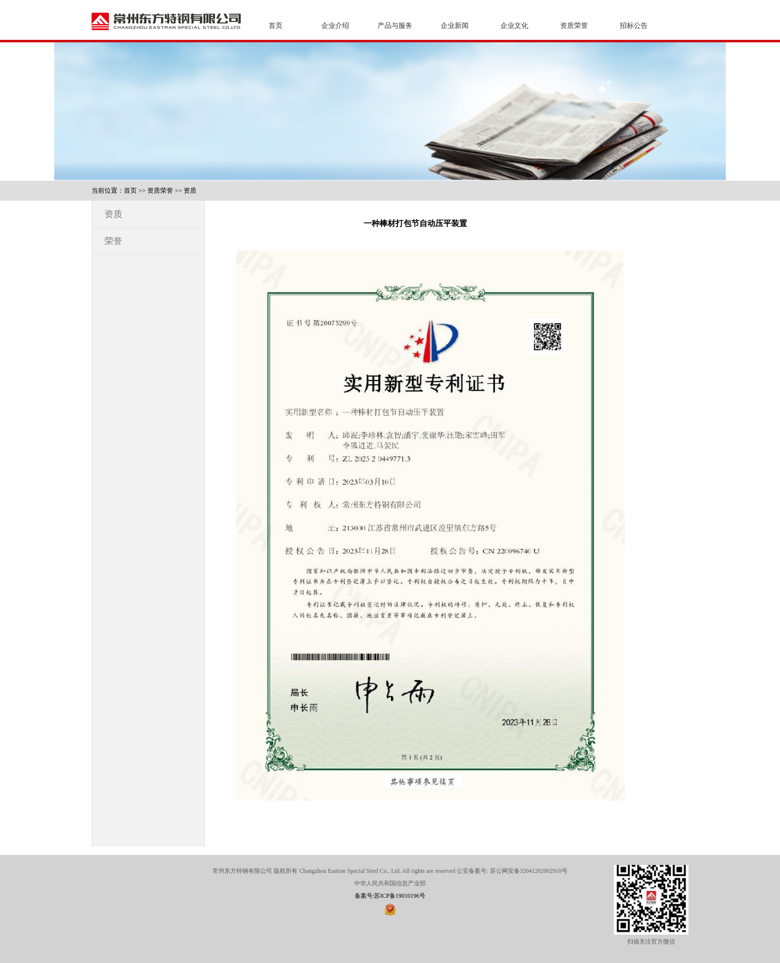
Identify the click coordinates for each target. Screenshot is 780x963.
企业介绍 (335, 25)
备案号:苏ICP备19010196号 (390, 895)
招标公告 (634, 25)
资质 (190, 190)
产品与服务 (395, 25)
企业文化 (514, 25)
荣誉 (113, 241)
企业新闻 (455, 25)
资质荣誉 (574, 25)
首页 (276, 25)
